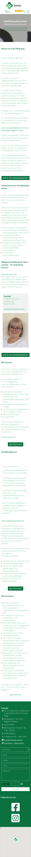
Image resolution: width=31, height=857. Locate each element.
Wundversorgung (9, 437)
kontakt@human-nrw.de (13, 740)
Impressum (8, 743)
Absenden (15, 789)
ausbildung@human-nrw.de (14, 309)
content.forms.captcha (22, 784)
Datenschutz (19, 743)
